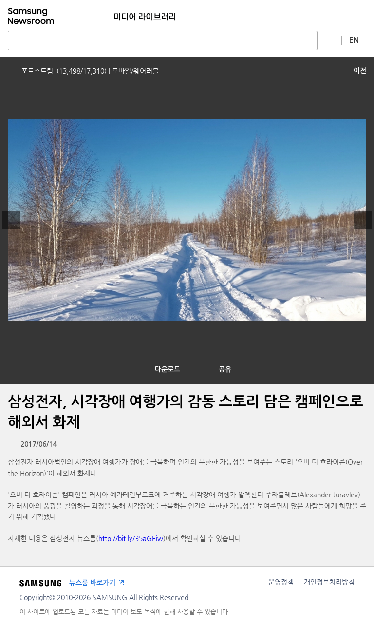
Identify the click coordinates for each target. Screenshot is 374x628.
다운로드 (167, 369)
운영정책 (281, 582)
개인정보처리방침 (329, 582)
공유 (225, 369)
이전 (360, 70)
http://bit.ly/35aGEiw (130, 538)
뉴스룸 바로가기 (92, 582)
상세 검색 (329, 40)
